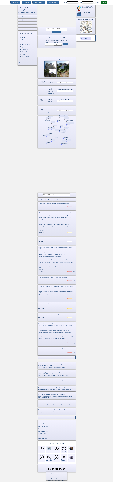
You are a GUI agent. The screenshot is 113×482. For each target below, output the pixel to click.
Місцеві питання (42, 434)
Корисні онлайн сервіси (43, 429)
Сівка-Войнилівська (27, 51)
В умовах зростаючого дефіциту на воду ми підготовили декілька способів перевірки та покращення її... (56, 404)
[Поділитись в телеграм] (53, 470)
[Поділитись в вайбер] (56, 470)
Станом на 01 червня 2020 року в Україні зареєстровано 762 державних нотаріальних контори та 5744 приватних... (56, 397)
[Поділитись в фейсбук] (49, 470)
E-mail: (71, 2)
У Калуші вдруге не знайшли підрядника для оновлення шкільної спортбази (54, 225)
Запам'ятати (97, 2)
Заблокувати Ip (51, 93)
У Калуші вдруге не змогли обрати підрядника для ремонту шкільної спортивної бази (56, 213)
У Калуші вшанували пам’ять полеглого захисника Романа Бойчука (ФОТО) (54, 223)
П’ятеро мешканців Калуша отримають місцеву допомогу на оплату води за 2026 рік (55, 326)
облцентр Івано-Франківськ (26, 12)
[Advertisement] (57, 16)
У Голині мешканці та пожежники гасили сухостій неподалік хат (51, 239)
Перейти (65, 44)
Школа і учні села (42, 439)
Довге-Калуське (26, 56)
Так (79, 14)
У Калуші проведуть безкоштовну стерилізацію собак (49, 289)
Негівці (23, 54)
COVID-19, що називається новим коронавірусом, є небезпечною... (56, 366)
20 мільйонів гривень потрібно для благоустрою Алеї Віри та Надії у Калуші (54, 331)
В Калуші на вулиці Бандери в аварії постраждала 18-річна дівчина (52, 255)
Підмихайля (25, 49)
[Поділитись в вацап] (63, 470)
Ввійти (104, 2)
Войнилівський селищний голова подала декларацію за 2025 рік (51, 315)
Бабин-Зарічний (26, 59)
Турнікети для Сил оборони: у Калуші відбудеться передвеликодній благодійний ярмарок (56, 287)
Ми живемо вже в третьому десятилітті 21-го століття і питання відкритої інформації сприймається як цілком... (56, 382)
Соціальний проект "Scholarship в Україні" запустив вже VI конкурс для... (56, 374)
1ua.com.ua (15, 2)
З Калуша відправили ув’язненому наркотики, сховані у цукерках (52, 339)
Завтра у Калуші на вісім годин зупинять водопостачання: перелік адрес (53, 220)
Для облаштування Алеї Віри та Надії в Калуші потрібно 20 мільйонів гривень (54, 324)
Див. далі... (56, 476)
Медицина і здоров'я (43, 432)
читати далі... (41, 231)
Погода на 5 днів (85, 38)
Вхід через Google (39, 2)
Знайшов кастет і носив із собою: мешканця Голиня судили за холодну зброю (54, 204)
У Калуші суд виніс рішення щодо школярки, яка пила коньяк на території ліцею (55, 218)
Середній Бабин (26, 44)
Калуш (23, 37)
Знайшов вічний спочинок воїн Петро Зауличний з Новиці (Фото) (52, 349)
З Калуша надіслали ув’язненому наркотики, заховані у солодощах (52, 328)
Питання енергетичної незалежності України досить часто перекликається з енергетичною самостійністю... (56, 412)
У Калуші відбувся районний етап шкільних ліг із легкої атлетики (52, 295)
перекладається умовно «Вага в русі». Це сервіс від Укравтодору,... (56, 389)
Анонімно (56, 32)
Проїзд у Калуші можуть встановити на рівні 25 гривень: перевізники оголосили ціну (56, 337)
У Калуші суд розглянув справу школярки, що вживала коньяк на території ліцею (55, 216)
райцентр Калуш (23, 10)
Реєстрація (26, 2)
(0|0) (74, 207)
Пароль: (86, 2)
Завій (23, 39)
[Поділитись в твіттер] (60, 470)
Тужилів (24, 47)
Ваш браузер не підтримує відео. (56, 53)
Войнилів (24, 42)
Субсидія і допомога (43, 437)
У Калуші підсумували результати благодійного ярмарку (50, 257)
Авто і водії (41, 424)
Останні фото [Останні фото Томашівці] (56, 59)
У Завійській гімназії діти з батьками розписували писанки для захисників (53, 278)
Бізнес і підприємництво (44, 427)
